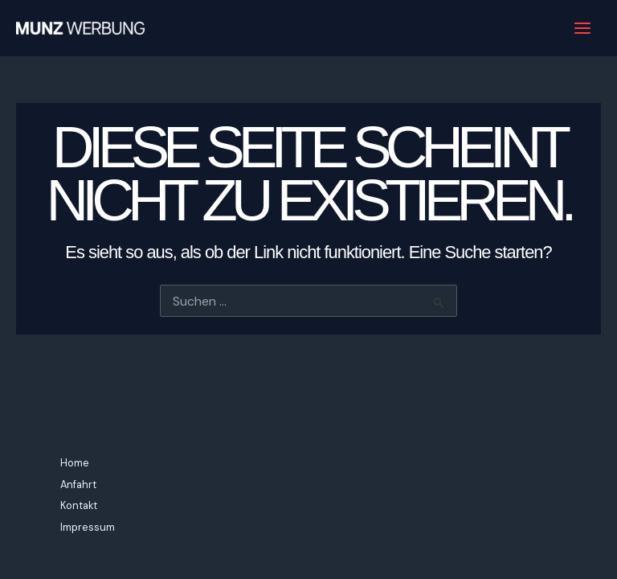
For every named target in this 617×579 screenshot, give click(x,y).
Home (74, 463)
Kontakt (78, 505)
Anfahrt (78, 484)
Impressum (87, 527)
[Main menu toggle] (582, 28)
